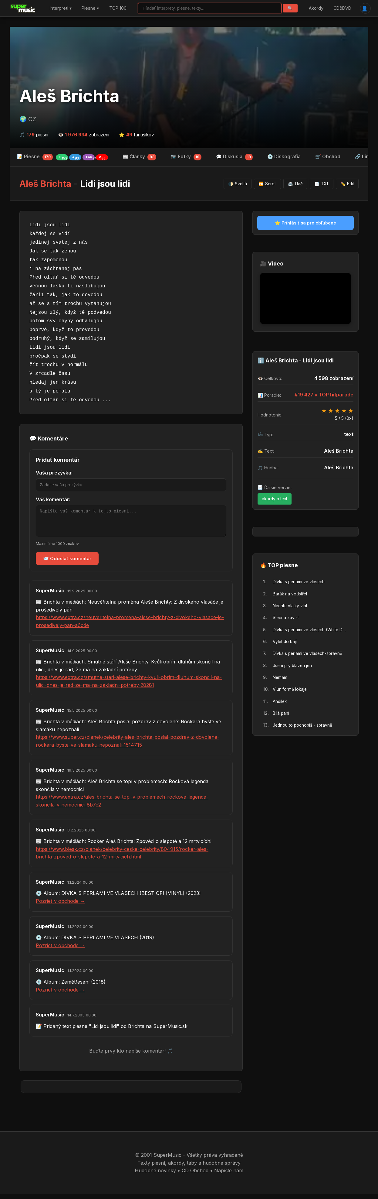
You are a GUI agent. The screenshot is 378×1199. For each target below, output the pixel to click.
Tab (89, 157)
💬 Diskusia (234, 157)
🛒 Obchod (327, 157)
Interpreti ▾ (61, 8)
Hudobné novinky (155, 1175)
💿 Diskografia (284, 157)
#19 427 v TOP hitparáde (324, 395)
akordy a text (274, 498)
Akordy (316, 8)
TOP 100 (118, 8)
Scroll (267, 184)
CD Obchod (195, 1175)
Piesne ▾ (90, 8)
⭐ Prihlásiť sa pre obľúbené (305, 223)
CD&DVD (342, 8)
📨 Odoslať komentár (67, 563)
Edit (347, 184)
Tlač (295, 184)
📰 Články (140, 157)
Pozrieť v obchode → (60, 906)
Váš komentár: (53, 500)
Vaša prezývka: (54, 473)
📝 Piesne (62, 157)
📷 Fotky (186, 157)
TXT (321, 184)
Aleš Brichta (69, 96)
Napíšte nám (228, 1175)
